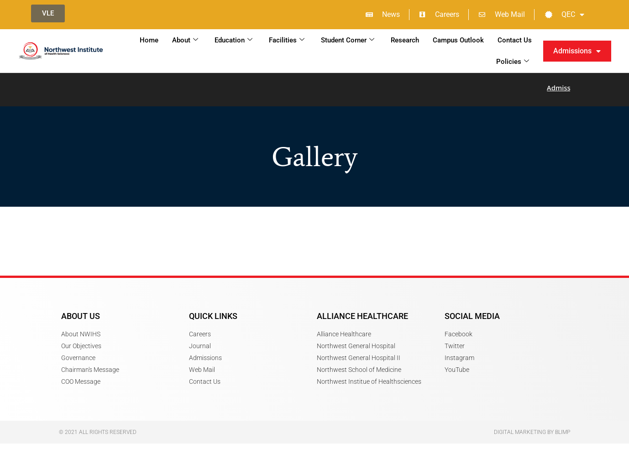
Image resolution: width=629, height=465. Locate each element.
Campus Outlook (458, 40)
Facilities (286, 40)
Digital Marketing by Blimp (532, 426)
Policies (512, 61)
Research (405, 40)
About (185, 40)
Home (149, 40)
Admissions (577, 51)
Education (233, 40)
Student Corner (347, 40)
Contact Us (515, 40)
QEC (564, 14)
